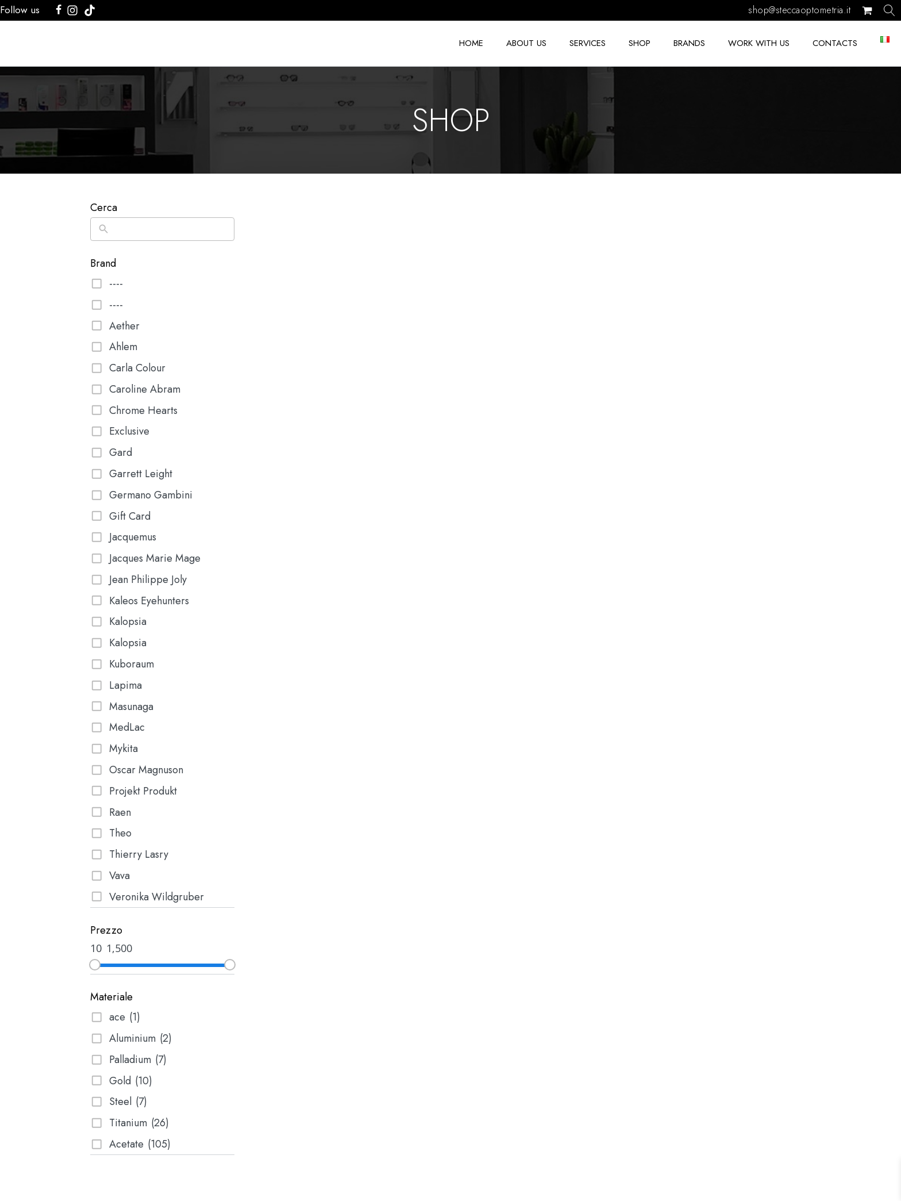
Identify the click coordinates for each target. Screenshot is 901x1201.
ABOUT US (526, 43)
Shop (639, 43)
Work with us (759, 43)
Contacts (835, 43)
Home (471, 43)
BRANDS (689, 43)
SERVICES (587, 43)
